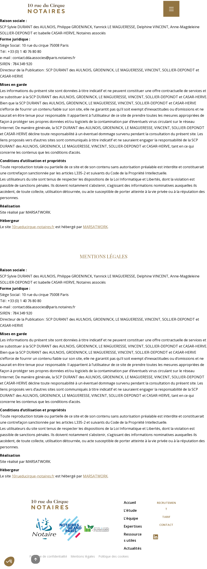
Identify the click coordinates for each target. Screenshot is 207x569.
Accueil (130, 502)
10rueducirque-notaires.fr (33, 226)
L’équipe (131, 518)
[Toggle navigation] (171, 9)
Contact (166, 525)
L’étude (130, 510)
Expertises (133, 526)
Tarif (166, 517)
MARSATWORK (95, 226)
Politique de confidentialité (48, 556)
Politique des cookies (113, 556)
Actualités (132, 548)
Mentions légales (83, 556)
